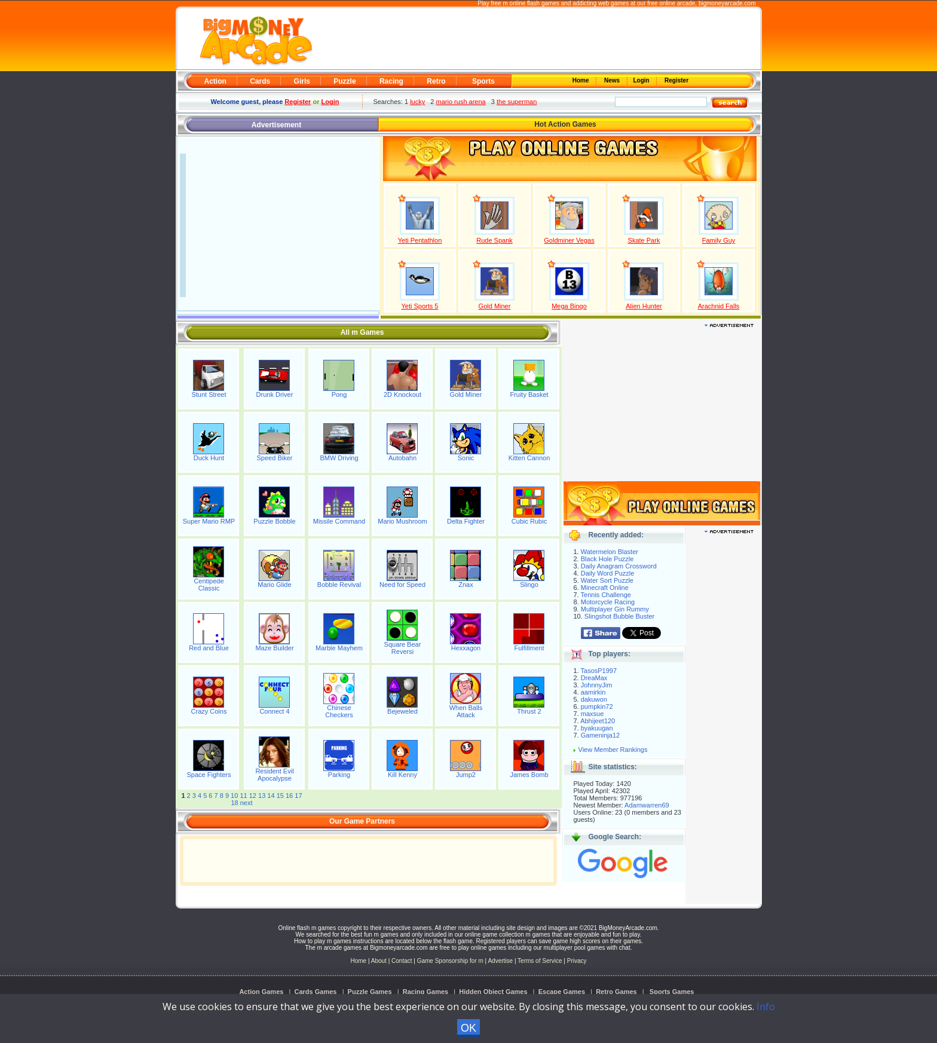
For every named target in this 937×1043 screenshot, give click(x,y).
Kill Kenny (402, 774)
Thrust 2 (529, 711)
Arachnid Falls (719, 306)
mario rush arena (461, 101)
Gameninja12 (600, 735)
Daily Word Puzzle (608, 573)
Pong (339, 394)
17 (298, 795)
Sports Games (672, 991)
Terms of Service (541, 961)
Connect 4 (274, 711)
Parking (339, 774)
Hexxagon (466, 648)
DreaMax (594, 677)
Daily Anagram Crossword (619, 566)
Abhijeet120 (597, 720)
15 (280, 795)
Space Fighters (208, 774)
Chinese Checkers (339, 711)
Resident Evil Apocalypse (274, 774)
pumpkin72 (597, 706)
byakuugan (597, 728)
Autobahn (402, 457)
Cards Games (316, 991)
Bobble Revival (339, 584)
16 (289, 795)
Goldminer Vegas (569, 240)
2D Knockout (402, 394)
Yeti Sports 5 (420, 306)
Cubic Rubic (529, 521)
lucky (417, 101)
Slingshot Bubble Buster (619, 616)
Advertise (500, 961)
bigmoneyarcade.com (727, 3)
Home (581, 80)
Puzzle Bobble (274, 521)
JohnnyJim (597, 685)
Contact (401, 961)
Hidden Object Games (493, 991)
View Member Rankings (613, 749)
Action (215, 81)
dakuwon (594, 699)
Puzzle (344, 81)
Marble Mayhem (339, 648)
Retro (436, 81)
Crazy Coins (209, 711)
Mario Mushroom (402, 521)
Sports (483, 81)
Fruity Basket (529, 394)
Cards (260, 81)
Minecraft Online (605, 587)
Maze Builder (274, 648)
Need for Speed (402, 584)
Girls (302, 81)
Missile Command (339, 521)
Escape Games (561, 991)
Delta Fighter (466, 521)
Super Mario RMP (209, 521)
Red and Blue (209, 648)
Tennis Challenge (606, 594)
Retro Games (616, 991)
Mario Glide (274, 584)
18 (234, 802)
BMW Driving (339, 457)
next (246, 802)
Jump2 (466, 774)
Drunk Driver (274, 394)
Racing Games (425, 991)
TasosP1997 (599, 670)
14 (270, 795)
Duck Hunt (209, 457)
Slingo (529, 584)
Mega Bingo (569, 306)
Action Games (261, 991)
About (379, 961)
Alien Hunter (644, 306)
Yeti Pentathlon (420, 240)
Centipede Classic (208, 584)
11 (243, 795)
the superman (517, 101)
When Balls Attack (466, 711)
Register (675, 80)
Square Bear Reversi (402, 648)
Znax (465, 584)
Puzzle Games (370, 991)
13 (261, 795)
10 (234, 795)
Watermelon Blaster (609, 551)
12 (252, 795)
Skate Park (644, 240)
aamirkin (593, 692)
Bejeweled (402, 711)
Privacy (577, 961)
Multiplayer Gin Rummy (615, 609)
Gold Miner (495, 306)
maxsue (592, 713)
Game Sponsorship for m (450, 961)
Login (642, 80)
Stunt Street (208, 394)
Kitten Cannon (529, 457)
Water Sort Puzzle (607, 580)
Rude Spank (494, 240)
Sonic (466, 457)
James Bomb (529, 774)
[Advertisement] (535, 39)
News (612, 80)
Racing (391, 81)
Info (766, 1006)
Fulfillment (529, 648)
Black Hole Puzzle (607, 558)
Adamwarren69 (646, 805)
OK (468, 1028)
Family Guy (719, 240)
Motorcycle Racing (608, 601)
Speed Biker (275, 457)
